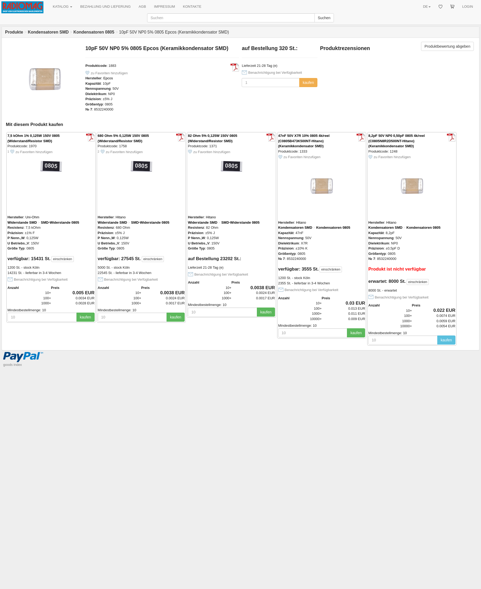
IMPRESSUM (164, 7)
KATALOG (62, 7)
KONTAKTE (192, 7)
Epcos (108, 78)
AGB (142, 7)
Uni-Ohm (32, 217)
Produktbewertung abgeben (447, 46)
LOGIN (467, 7)
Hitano (121, 217)
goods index (12, 365)
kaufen (308, 82)
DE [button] (426, 7)
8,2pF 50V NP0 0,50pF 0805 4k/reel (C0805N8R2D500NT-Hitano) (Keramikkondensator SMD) (396, 141)
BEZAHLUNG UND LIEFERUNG (105, 7)
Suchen (324, 18)
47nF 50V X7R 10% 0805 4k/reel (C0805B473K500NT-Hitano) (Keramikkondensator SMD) (304, 141)
